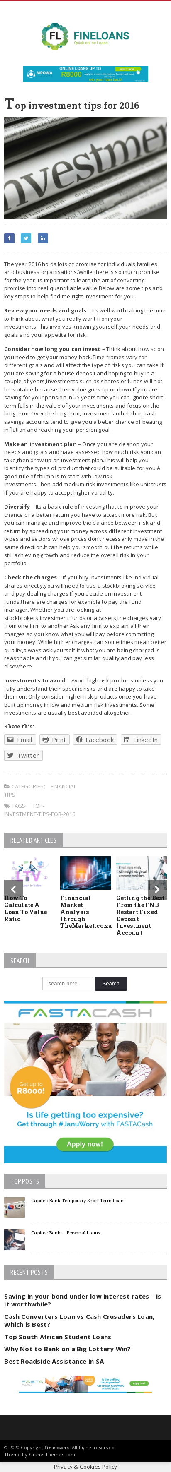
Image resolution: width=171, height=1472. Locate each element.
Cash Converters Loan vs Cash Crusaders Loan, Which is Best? (79, 1320)
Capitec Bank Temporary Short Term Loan (77, 1200)
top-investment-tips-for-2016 (39, 810)
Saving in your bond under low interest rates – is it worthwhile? (82, 1300)
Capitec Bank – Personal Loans (65, 1232)
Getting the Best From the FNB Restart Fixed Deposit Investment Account (140, 915)
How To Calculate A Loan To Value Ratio (25, 908)
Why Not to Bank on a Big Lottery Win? (67, 1349)
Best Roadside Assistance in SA (54, 1361)
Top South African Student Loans (57, 1337)
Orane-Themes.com (52, 1454)
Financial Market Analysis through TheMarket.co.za (86, 911)
